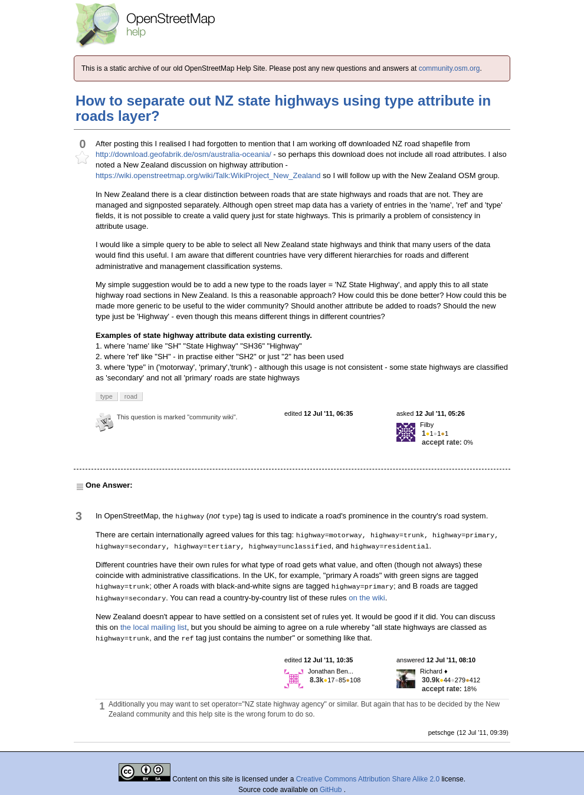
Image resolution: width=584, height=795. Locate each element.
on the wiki (367, 597)
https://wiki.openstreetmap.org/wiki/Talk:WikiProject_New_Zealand (208, 175)
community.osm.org (449, 68)
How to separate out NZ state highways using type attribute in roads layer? (283, 108)
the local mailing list (153, 627)
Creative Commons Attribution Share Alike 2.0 (367, 779)
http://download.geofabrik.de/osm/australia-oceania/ (183, 154)
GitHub (332, 790)
